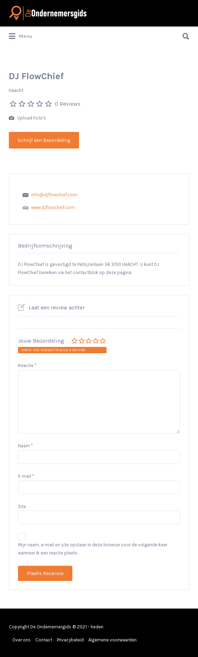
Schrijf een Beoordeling (44, 140)
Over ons (21, 640)
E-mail (26, 476)
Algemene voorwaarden (112, 640)
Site (22, 506)
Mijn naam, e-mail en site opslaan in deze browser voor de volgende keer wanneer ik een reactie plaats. (92, 549)
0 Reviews (67, 103)
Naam (25, 445)
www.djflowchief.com (53, 207)
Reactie (27, 365)
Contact (43, 640)
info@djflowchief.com (54, 194)
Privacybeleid (70, 640)
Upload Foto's (27, 118)
